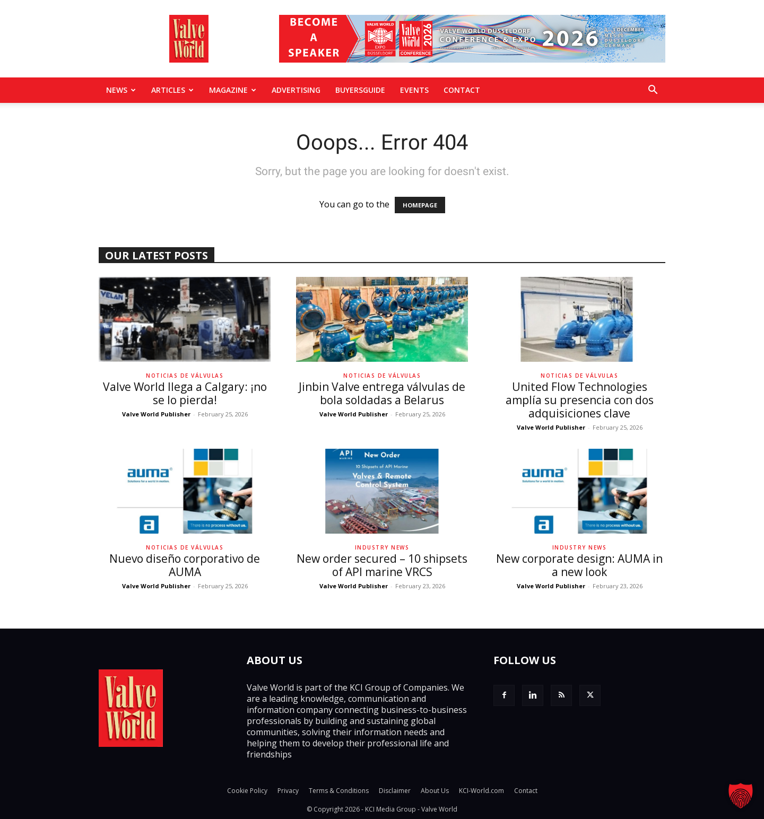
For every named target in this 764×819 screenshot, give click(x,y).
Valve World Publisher (156, 414)
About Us (435, 790)
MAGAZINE (232, 90)
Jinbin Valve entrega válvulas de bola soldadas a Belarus (382, 393)
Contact (462, 90)
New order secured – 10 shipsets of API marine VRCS (382, 565)
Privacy (288, 790)
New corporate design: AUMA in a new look (579, 565)
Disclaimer (395, 790)
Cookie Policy (247, 790)
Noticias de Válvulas (184, 375)
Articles (172, 90)
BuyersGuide (360, 90)
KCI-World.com (481, 790)
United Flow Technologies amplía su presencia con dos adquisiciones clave (580, 400)
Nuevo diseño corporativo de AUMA (184, 565)
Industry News (382, 547)
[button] (652, 91)
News (121, 90)
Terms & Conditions (339, 790)
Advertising (296, 90)
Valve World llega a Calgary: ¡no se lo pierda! (185, 393)
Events (414, 90)
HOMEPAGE (420, 205)
